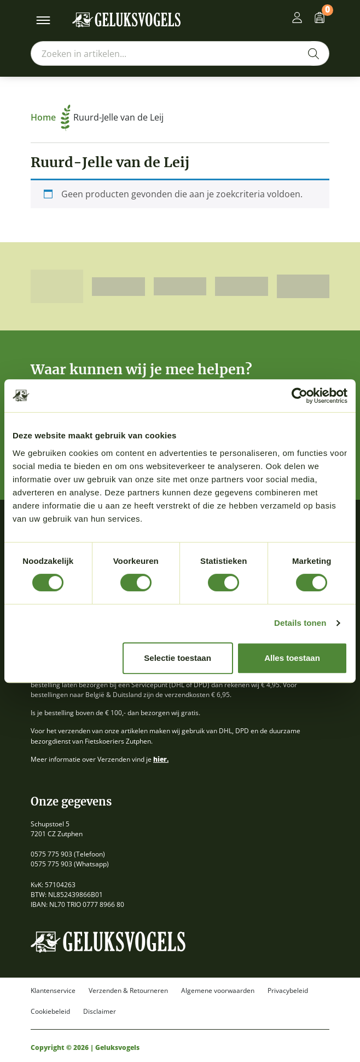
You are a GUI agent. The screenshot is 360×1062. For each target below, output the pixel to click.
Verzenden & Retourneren (128, 991)
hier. (161, 759)
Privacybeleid (288, 991)
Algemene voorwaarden (217, 991)
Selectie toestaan (177, 658)
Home (51, 117)
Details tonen (300, 622)
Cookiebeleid (50, 1011)
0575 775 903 (51, 854)
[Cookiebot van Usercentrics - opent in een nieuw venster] (299, 395)
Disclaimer (99, 1011)
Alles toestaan (292, 658)
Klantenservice (53, 991)
